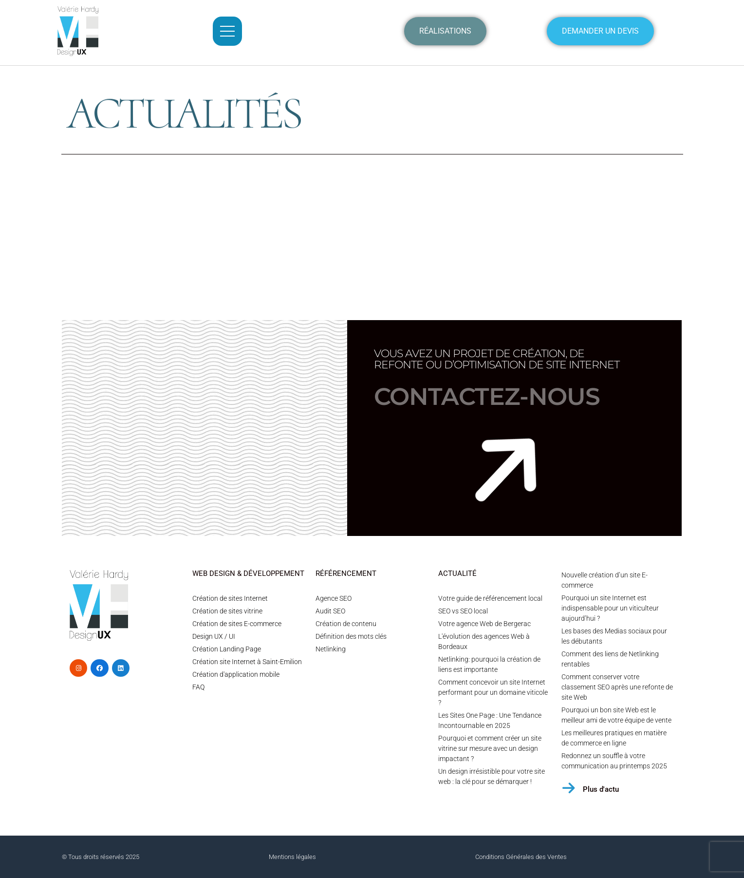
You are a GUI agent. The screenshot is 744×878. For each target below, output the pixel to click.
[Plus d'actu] (568, 788)
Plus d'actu (601, 789)
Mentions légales (292, 856)
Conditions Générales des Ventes (521, 856)
